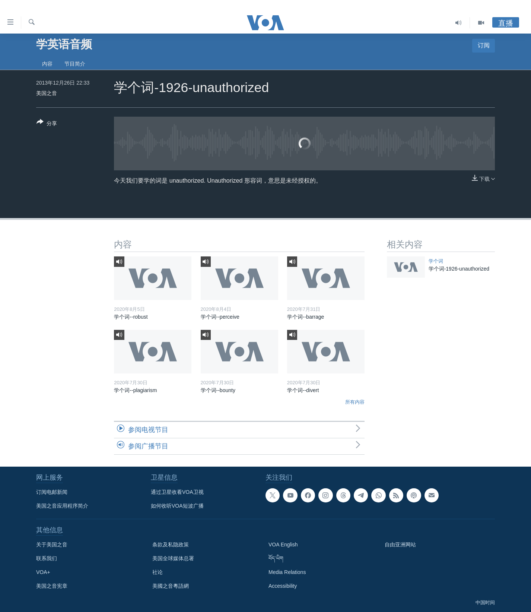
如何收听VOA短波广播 (177, 506)
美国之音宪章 (51, 586)
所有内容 (355, 402)
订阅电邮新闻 (51, 492)
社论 (157, 572)
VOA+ (43, 572)
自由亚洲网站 (400, 545)
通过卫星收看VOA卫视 (177, 492)
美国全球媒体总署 (173, 558)
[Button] (46, 124)
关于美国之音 (51, 545)
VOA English (283, 545)
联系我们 (46, 558)
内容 (47, 64)
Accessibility (282, 586)
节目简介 (74, 64)
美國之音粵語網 (170, 586)
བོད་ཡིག (275, 558)
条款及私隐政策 (170, 545)
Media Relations (287, 572)
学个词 (436, 261)
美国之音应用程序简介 (62, 506)
